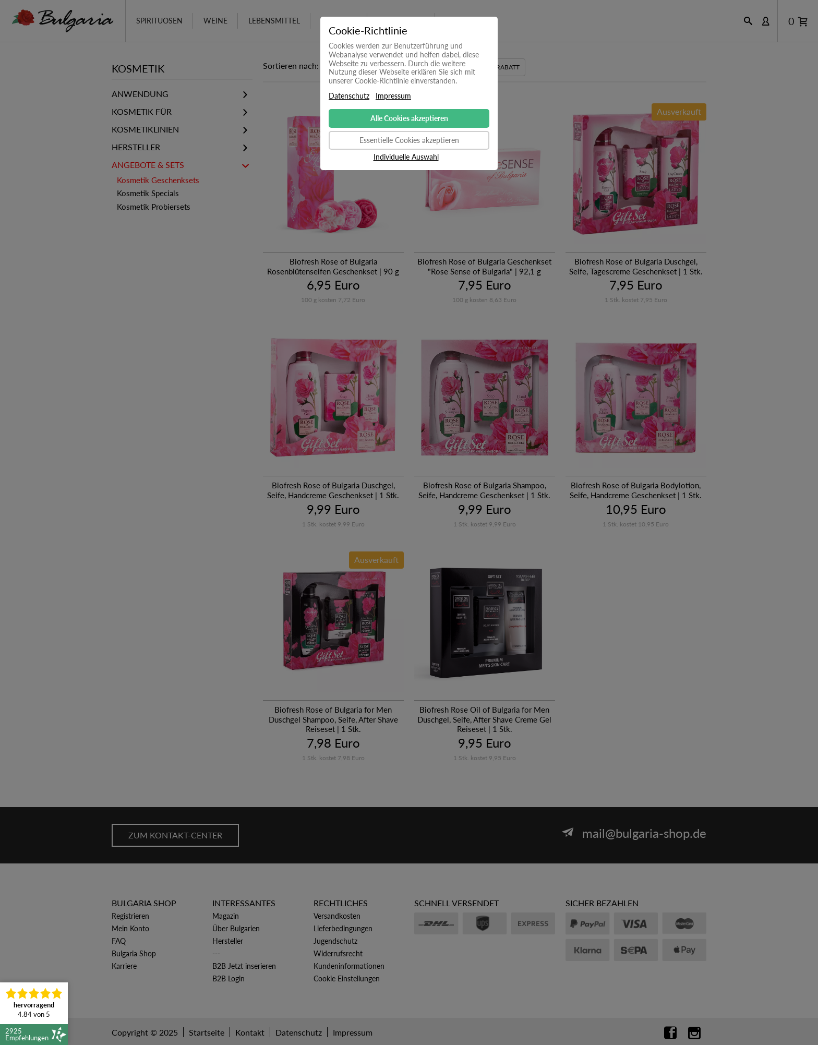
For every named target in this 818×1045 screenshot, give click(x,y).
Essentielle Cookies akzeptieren (409, 140)
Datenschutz (349, 96)
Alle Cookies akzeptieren (409, 118)
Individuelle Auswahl (406, 157)
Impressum (393, 96)
